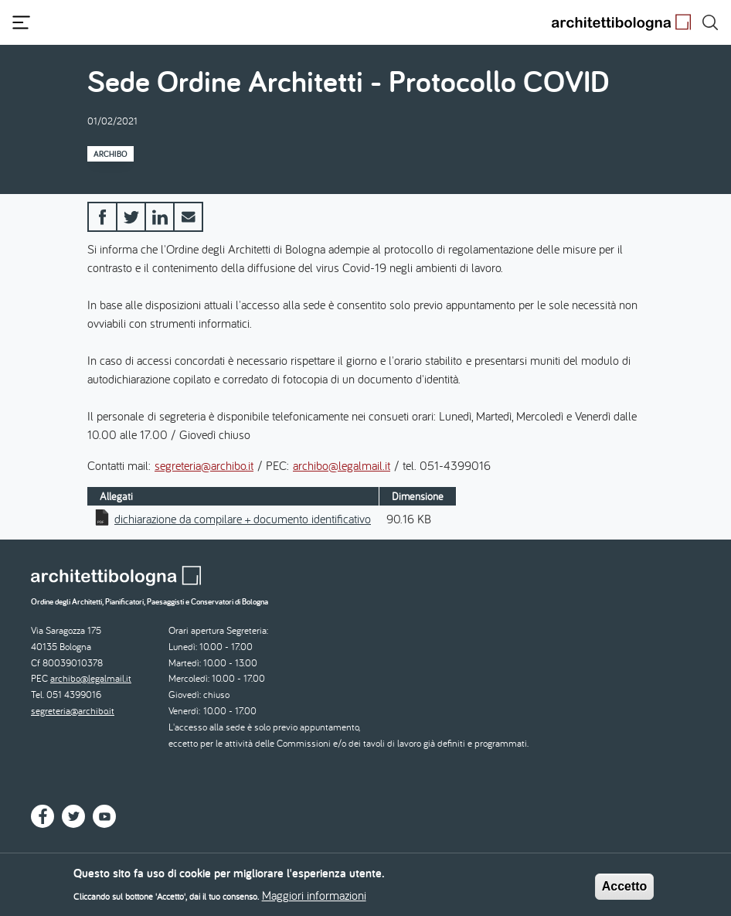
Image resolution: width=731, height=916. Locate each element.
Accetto (625, 889)
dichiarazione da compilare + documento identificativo (242, 518)
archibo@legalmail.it (341, 465)
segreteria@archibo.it (204, 465)
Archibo (111, 153)
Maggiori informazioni (314, 899)
